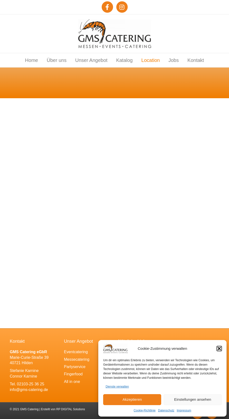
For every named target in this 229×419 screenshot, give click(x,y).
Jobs (174, 60)
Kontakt (196, 60)
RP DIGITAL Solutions (70, 409)
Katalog (124, 60)
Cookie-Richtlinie (145, 410)
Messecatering (76, 359)
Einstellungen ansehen (192, 399)
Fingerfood (73, 374)
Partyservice (74, 367)
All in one (72, 382)
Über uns (57, 60)
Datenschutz (166, 410)
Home (31, 60)
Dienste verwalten (117, 386)
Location (150, 60)
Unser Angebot (91, 60)
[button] (219, 348)
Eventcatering (76, 352)
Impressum (184, 410)
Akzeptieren (132, 399)
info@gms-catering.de (29, 390)
